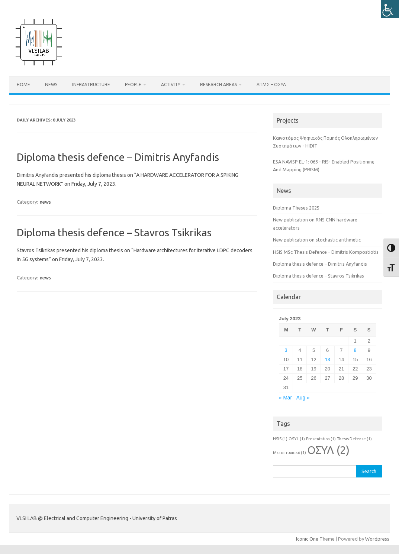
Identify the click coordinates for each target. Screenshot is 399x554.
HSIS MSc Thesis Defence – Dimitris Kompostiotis (326, 252)
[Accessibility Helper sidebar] (390, 9)
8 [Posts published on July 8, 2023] (355, 350)
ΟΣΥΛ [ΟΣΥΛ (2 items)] (328, 450)
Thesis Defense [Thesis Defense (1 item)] (354, 439)
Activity (170, 84)
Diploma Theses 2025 (296, 207)
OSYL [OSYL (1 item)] (297, 439)
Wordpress (377, 538)
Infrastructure (91, 84)
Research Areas (218, 84)
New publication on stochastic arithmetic (317, 239)
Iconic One (307, 538)
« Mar (285, 398)
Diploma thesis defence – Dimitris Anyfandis (118, 157)
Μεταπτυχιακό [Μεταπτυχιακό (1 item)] (289, 452)
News (51, 84)
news (45, 201)
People (133, 84)
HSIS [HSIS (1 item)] (280, 439)
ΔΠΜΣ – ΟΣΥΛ (271, 84)
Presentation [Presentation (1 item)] (321, 439)
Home (23, 84)
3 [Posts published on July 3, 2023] (286, 350)
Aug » (303, 398)
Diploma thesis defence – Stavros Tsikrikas (114, 232)
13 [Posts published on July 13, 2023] (327, 359)
